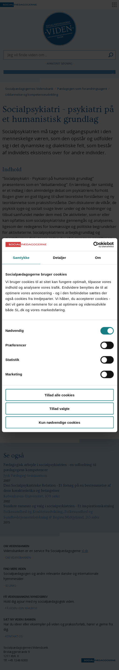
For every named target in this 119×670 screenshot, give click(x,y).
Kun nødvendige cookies (59, 422)
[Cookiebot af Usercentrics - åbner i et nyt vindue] (93, 245)
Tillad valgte (59, 409)
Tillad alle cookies (59, 395)
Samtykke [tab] (21, 258)
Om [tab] (98, 258)
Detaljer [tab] (59, 258)
